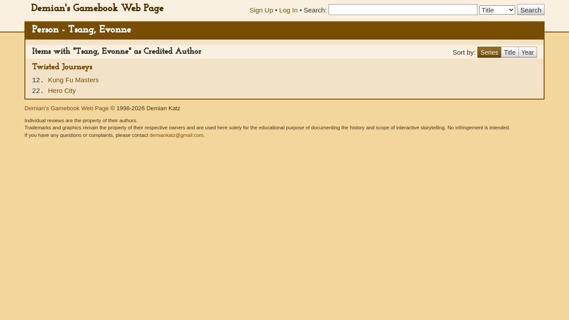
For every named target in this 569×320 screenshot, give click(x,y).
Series (489, 52)
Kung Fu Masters (73, 80)
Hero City (62, 90)
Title (510, 52)
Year (527, 52)
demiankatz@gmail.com (176, 135)
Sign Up (261, 10)
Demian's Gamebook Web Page (97, 9)
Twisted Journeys (62, 67)
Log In (288, 10)
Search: (315, 10)
